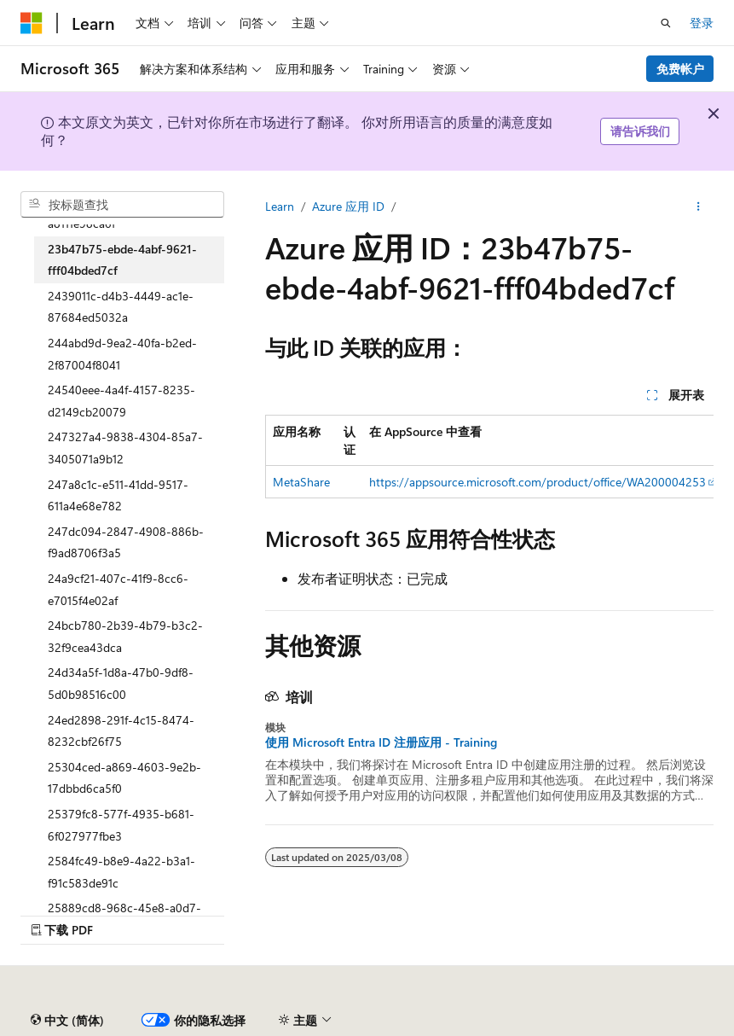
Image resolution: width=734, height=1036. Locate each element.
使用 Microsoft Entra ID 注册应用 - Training (381, 742)
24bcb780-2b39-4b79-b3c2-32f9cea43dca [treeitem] (125, 636)
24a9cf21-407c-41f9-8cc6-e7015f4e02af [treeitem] (118, 589)
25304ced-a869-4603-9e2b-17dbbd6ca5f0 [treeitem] (124, 778)
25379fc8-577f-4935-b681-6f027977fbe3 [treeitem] (121, 825)
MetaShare (301, 482)
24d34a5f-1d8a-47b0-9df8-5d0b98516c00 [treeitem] (121, 683)
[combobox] (122, 204)
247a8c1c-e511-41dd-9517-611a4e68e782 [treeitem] (118, 495)
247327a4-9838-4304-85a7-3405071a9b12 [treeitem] (125, 447)
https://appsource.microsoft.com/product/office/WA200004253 (537, 482)
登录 (702, 23)
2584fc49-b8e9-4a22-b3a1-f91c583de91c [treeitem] (121, 872)
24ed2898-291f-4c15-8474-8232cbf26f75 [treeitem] (121, 731)
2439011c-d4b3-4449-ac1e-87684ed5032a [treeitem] (121, 307)
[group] (489, 456)
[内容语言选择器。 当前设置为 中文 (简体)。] (67, 1020)
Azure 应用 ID (348, 206)
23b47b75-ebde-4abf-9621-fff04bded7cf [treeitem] (122, 260)
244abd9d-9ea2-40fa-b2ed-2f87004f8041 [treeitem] (122, 354)
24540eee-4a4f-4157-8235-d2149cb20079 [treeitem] (121, 400)
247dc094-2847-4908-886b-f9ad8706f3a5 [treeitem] (126, 542)
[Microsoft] (31, 23)
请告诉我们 (640, 131)
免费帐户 (680, 69)
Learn (279, 206)
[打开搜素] (666, 23)
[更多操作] (699, 206)
